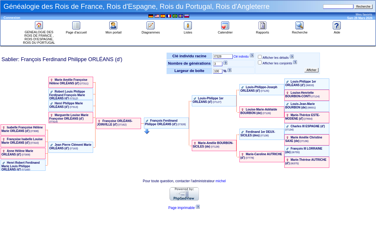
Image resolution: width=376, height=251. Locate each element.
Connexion (12, 17)
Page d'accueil (76, 31)
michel (221, 181)
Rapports (262, 31)
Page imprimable (181, 208)
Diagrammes (151, 31)
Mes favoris (364, 14)
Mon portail (113, 31)
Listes (188, 31)
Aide (337, 31)
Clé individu (241, 56)
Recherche (300, 31)
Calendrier (225, 31)
